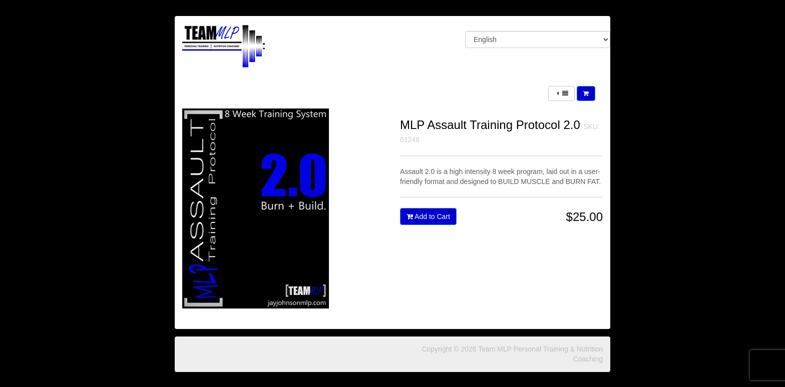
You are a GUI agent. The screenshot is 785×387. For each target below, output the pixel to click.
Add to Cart (428, 216)
